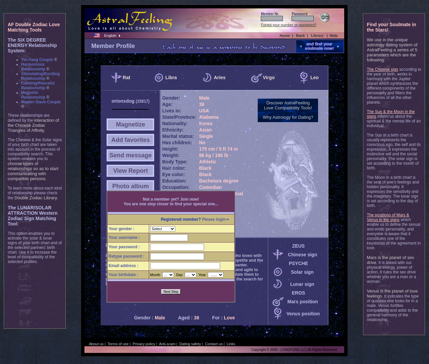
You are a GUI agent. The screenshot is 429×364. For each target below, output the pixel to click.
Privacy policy (144, 344)
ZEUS (298, 246)
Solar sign (302, 272)
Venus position (303, 313)
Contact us (214, 344)
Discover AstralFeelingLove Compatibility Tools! (288, 105)
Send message (130, 155)
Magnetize (130, 124)
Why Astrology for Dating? (288, 117)
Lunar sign (302, 284)
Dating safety (190, 344)
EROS (298, 293)
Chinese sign (302, 254)
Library (317, 36)
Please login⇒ (215, 219)
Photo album (130, 186)
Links (231, 344)
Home (285, 36)
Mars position (303, 301)
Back (300, 36)
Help (334, 36)
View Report (130, 170)
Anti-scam (167, 344)
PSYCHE (298, 263)
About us (96, 344)
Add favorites (130, 140)
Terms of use (118, 344)
